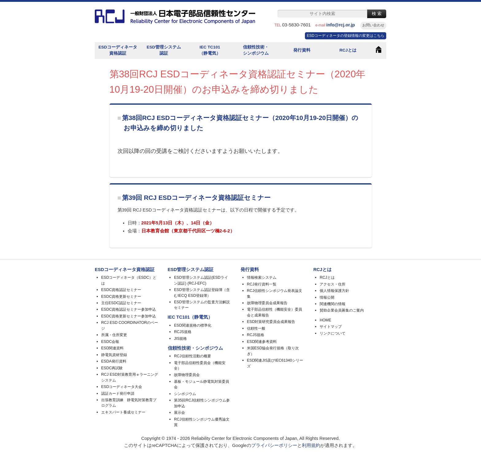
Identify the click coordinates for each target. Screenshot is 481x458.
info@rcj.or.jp (343, 24)
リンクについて (332, 333)
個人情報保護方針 (334, 291)
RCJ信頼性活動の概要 (192, 356)
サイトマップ (331, 326)
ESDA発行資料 (113, 361)
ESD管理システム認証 (164, 50)
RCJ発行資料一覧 (261, 284)
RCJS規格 (182, 332)
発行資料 (301, 50)
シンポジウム (185, 394)
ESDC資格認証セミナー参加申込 (128, 309)
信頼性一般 (256, 328)
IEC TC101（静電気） (210, 50)
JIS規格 (180, 338)
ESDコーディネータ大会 (121, 387)
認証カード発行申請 (117, 393)
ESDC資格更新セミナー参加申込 (128, 316)
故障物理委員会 (187, 375)
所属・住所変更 (114, 335)
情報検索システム (261, 277)
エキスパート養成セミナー (123, 412)
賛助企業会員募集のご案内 (342, 310)
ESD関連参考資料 (262, 342)
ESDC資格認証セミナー (121, 290)
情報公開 (327, 297)
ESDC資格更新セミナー (121, 296)
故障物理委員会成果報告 (267, 303)
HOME (325, 320)
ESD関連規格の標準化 (192, 325)
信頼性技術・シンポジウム (256, 50)
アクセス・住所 (332, 284)
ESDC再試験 (112, 368)
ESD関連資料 (112, 348)
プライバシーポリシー (274, 445)
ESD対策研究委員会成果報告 (271, 322)
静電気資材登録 (114, 355)
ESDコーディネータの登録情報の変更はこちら (345, 35)
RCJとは (347, 50)
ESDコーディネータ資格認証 (117, 50)
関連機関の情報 (332, 304)
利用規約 (311, 445)
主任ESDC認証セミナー (121, 303)
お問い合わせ (373, 25)
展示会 (179, 412)
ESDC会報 (110, 342)
